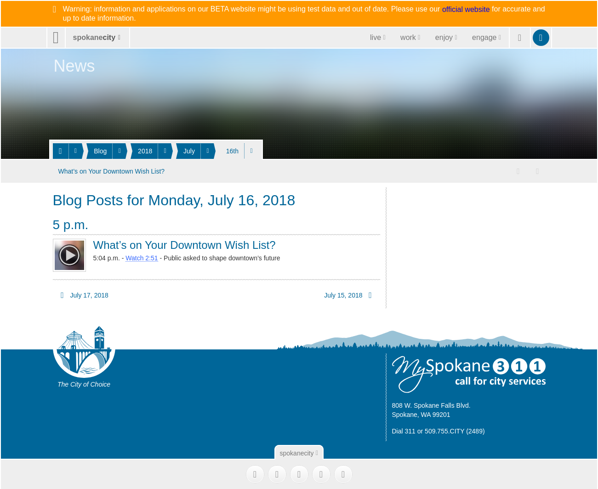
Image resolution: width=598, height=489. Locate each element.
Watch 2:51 (141, 257)
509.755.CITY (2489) (455, 430)
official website (466, 9)
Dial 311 (404, 430)
